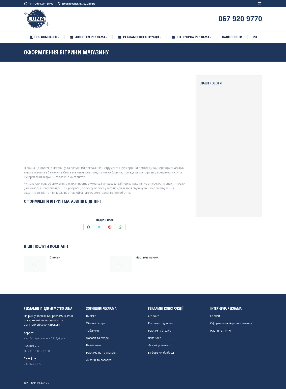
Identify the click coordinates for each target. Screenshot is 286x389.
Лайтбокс (154, 338)
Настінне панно (147, 257)
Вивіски (91, 316)
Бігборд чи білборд (161, 352)
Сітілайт (153, 316)
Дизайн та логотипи (99, 360)
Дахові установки (160, 345)
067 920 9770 (32, 364)
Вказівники (93, 345)
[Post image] (35, 264)
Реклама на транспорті (101, 352)
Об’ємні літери (95, 323)
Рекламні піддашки (160, 323)
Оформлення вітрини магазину (231, 323)
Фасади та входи (97, 338)
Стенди (55, 257)
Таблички (92, 330)
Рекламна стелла (159, 330)
